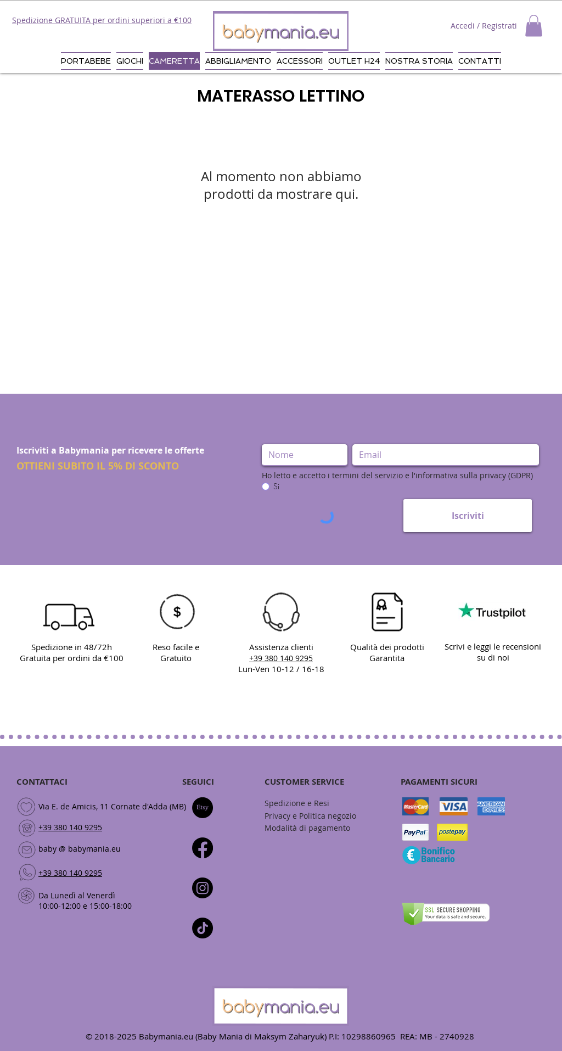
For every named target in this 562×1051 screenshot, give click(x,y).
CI (210, 781)
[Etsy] (202, 807)
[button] (534, 25)
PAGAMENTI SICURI (439, 781)
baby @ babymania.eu (79, 848)
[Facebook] (202, 847)
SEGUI (194, 781)
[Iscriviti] (467, 515)
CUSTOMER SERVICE (304, 781)
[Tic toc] (202, 928)
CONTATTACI (42, 781)
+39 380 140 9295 (70, 827)
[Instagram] (202, 887)
